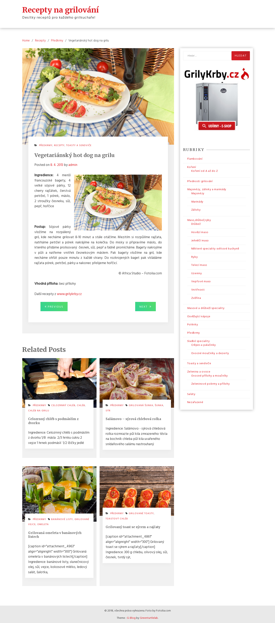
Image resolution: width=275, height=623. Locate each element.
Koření (191, 167)
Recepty (59, 145)
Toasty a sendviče (78, 145)
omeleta (43, 524)
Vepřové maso (201, 281)
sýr (108, 411)
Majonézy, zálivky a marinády (206, 189)
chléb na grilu (38, 411)
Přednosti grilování (200, 181)
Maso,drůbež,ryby (199, 220)
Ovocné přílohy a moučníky (209, 375)
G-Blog (131, 618)
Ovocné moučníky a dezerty (210, 353)
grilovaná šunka (141, 405)
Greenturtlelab (149, 618)
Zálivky (196, 209)
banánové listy (62, 519)
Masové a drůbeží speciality (206, 308)
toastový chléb (117, 519)
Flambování (195, 158)
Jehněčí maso (200, 240)
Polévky (192, 324)
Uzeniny (196, 273)
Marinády (197, 201)
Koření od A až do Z (204, 171)
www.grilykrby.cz (69, 294)
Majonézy (198, 193)
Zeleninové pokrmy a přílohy (210, 383)
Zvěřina (196, 298)
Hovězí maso (199, 232)
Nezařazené (195, 402)
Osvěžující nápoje (198, 316)
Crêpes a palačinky (203, 345)
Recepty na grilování (60, 9)
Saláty (191, 394)
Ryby (194, 257)
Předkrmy (45, 145)
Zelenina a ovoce (198, 371)
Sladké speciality (198, 341)
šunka (159, 405)
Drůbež (196, 224)
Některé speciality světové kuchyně (215, 248)
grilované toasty (141, 513)
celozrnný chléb (63, 405)
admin (72, 165)
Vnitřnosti (198, 289)
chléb (81, 405)
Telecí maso (199, 265)
